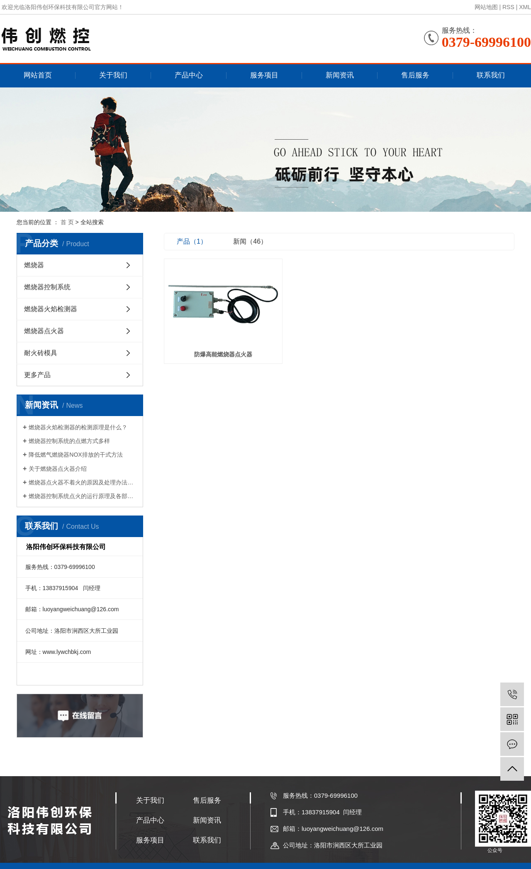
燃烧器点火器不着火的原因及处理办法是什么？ (83, 482)
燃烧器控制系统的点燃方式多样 (69, 441)
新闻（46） (250, 241)
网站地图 (486, 7)
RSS (508, 7)
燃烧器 (34, 265)
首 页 (67, 222)
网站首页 (38, 75)
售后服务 (415, 75)
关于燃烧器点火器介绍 (58, 468)
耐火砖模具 (40, 352)
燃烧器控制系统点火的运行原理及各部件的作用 (83, 496)
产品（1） (192, 241)
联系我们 (491, 75)
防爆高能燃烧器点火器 (219, 347)
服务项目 (264, 75)
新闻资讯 (340, 75)
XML (525, 7)
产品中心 (189, 75)
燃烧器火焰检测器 (50, 308)
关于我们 (113, 75)
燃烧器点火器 (44, 330)
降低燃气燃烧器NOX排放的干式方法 (75, 454)
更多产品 (37, 374)
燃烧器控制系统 (47, 286)
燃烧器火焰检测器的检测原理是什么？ (78, 427)
